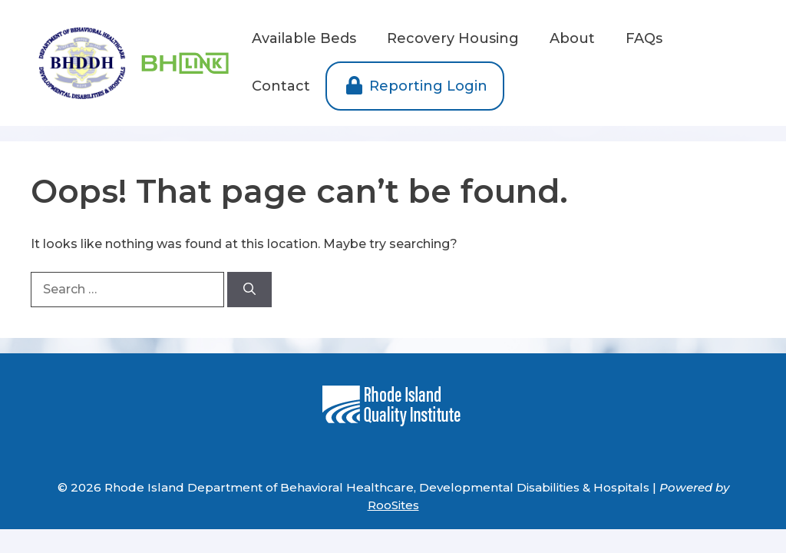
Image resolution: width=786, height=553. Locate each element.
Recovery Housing (453, 38)
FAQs (644, 38)
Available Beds (304, 38)
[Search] (249, 289)
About (572, 38)
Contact (281, 86)
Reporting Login (414, 86)
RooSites (393, 505)
